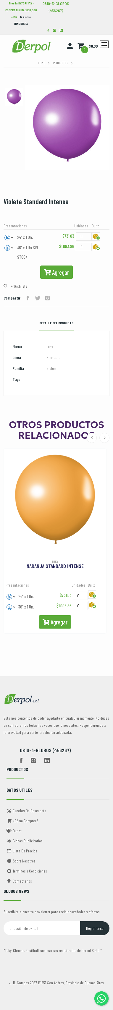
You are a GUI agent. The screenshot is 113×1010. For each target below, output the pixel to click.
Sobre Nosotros (21, 860)
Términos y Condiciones (27, 870)
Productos (60, 63)
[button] (8, 237)
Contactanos (19, 880)
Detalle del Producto (56, 323)
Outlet (14, 830)
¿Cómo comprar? (22, 820)
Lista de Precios (22, 850)
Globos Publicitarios (25, 840)
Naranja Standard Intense (55, 566)
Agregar (56, 272)
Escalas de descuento (26, 810)
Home (41, 63)
